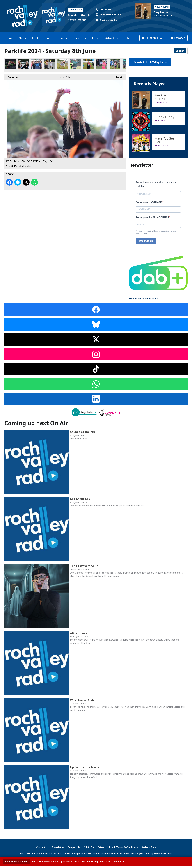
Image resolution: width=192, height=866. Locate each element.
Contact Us (42, 847)
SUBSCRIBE (145, 240)
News (22, 38)
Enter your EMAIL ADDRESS (152, 217)
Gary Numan (161, 12)
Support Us (74, 847)
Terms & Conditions (127, 847)
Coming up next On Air (36, 423)
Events (62, 38)
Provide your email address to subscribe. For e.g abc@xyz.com (156, 232)
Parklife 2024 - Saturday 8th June (10, 64)
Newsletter (58, 847)
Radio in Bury (149, 847)
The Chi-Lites (161, 145)
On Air (36, 38)
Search (180, 50)
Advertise (111, 38)
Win (49, 38)
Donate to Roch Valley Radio (150, 62)
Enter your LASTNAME (149, 202)
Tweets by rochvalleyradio (144, 298)
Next (117, 76)
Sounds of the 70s (79, 15)
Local (95, 38)
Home (8, 38)
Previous (11, 76)
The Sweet (160, 120)
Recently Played (150, 84)
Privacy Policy (105, 847)
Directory (79, 38)
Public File (88, 847)
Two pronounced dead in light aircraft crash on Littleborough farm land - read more (78, 861)
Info (127, 38)
